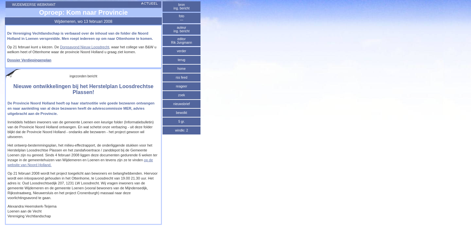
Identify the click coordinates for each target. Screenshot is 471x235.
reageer (181, 86)
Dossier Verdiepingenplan (29, 60)
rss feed (181, 77)
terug (181, 60)
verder (181, 51)
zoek (181, 95)
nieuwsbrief (181, 104)
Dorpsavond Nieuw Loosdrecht (84, 47)
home (181, 68)
